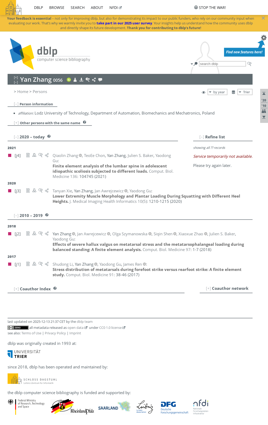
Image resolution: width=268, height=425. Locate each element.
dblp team (85, 321)
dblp (38, 7)
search (78, 7)
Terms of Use (31, 333)
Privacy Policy (55, 333)
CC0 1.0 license (110, 327)
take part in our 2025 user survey (124, 23)
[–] (16, 103)
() (108, 201)
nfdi (113, 7)
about (97, 7)
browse (56, 7)
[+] (16, 122)
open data (75, 327)
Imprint (75, 333)
